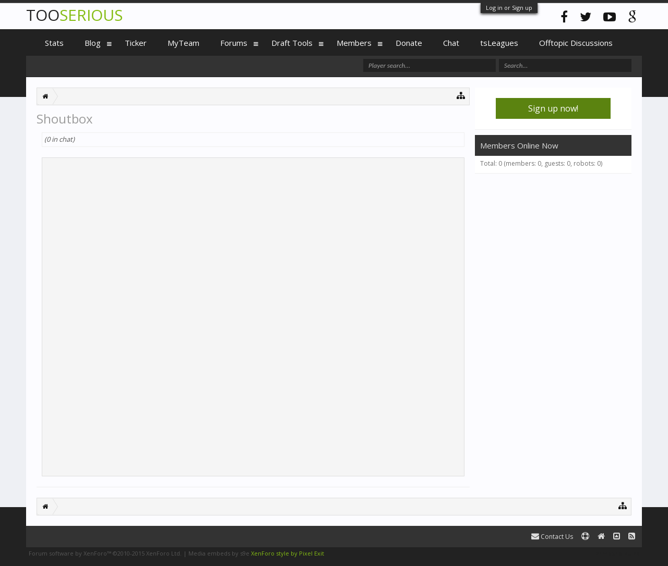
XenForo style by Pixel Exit (287, 553)
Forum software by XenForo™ (105, 553)
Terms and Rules (615, 553)
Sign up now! (553, 108)
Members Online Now (519, 145)
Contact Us (552, 536)
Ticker (136, 43)
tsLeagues (499, 43)
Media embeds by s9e (218, 553)
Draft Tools (292, 43)
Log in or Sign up (509, 7)
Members (354, 43)
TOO (74, 15)
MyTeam (183, 43)
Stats (54, 43)
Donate (409, 43)
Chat (451, 43)
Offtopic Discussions (576, 43)
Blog (93, 43)
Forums (233, 43)
